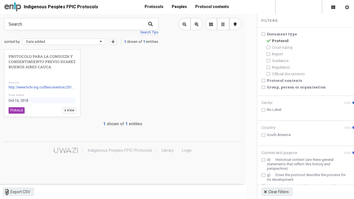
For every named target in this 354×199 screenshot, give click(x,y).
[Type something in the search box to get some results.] (80, 24)
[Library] (333, 7)
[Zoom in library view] (194, 24)
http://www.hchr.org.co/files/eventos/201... (41, 87)
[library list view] (209, 24)
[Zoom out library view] (182, 24)
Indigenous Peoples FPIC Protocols (61, 6)
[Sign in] (347, 7)
